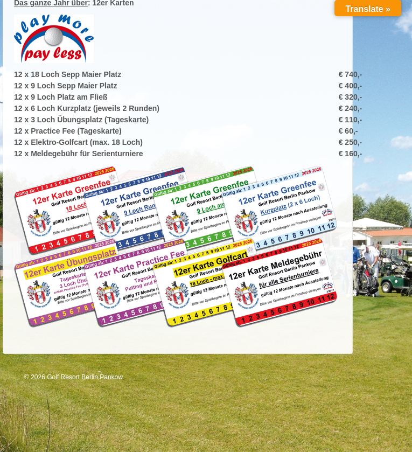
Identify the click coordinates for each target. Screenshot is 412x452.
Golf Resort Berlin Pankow (84, 377)
